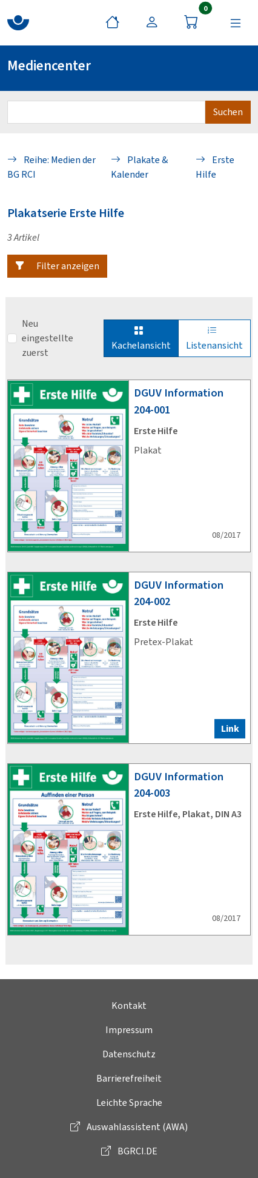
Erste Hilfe (215, 167)
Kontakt (129, 1005)
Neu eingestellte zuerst (47, 338)
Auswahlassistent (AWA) (129, 1126)
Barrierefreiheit (129, 1078)
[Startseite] (112, 22)
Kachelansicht (141, 338)
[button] (57, 266)
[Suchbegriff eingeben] (106, 112)
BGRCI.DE (129, 1151)
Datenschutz (129, 1054)
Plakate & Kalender (139, 167)
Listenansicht (214, 338)
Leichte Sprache (129, 1102)
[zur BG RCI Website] (18, 22)
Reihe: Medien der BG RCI (51, 167)
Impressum (129, 1029)
